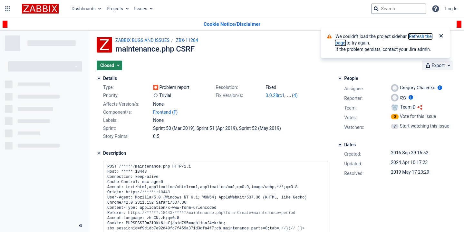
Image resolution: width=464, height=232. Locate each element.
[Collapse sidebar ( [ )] (80, 225)
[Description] (99, 153)
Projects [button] (115, 8)
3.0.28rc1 (275, 95)
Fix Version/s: (229, 95)
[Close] (441, 36)
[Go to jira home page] (40, 8)
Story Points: (116, 136)
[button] (7, 8)
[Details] (99, 78)
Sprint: (109, 128)
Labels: (110, 120)
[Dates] (340, 144)
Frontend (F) (165, 112)
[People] (340, 78)
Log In (451, 8)
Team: (350, 108)
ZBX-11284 (187, 40)
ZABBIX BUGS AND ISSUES (142, 40)
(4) (295, 95)
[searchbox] (398, 9)
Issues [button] (140, 8)
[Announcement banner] (232, 24)
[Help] (435, 9)
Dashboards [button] (84, 8)
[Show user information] (439, 87)
